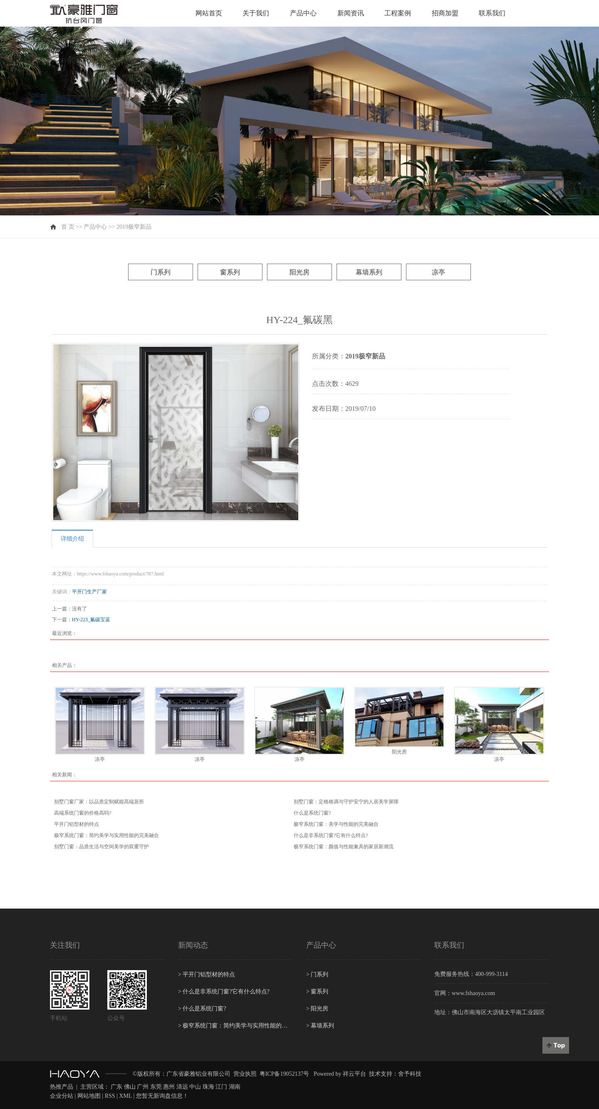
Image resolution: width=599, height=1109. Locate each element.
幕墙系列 (369, 272)
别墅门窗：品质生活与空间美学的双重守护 (101, 847)
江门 (221, 1087)
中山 (195, 1087)
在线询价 (335, 430)
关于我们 (256, 13)
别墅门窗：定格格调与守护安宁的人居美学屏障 (346, 802)
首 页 (67, 227)
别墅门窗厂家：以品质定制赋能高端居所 (99, 802)
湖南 (234, 1087)
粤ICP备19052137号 (284, 1074)
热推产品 (61, 1087)
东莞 (156, 1087)
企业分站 (61, 1096)
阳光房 (299, 272)
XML (125, 1096)
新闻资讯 (350, 13)
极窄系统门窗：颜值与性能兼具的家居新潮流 (344, 847)
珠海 (208, 1087)
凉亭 (438, 272)
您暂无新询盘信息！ (162, 1096)
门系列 (161, 272)
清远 (182, 1087)
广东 (116, 1087)
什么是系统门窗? (312, 813)
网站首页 (209, 13)
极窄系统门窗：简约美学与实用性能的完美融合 (106, 835)
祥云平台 (354, 1074)
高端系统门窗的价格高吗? (82, 813)
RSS (110, 1096)
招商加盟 (445, 13)
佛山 (130, 1087)
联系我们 (492, 13)
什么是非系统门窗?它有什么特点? (331, 835)
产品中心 (303, 13)
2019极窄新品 (133, 227)
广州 (143, 1087)
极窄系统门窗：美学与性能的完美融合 (336, 824)
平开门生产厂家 (89, 592)
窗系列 (230, 272)
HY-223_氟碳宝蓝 (91, 619)
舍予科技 (409, 1074)
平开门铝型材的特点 (76, 824)
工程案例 (397, 13)
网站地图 (89, 1096)
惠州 (169, 1087)
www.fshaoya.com (473, 993)
